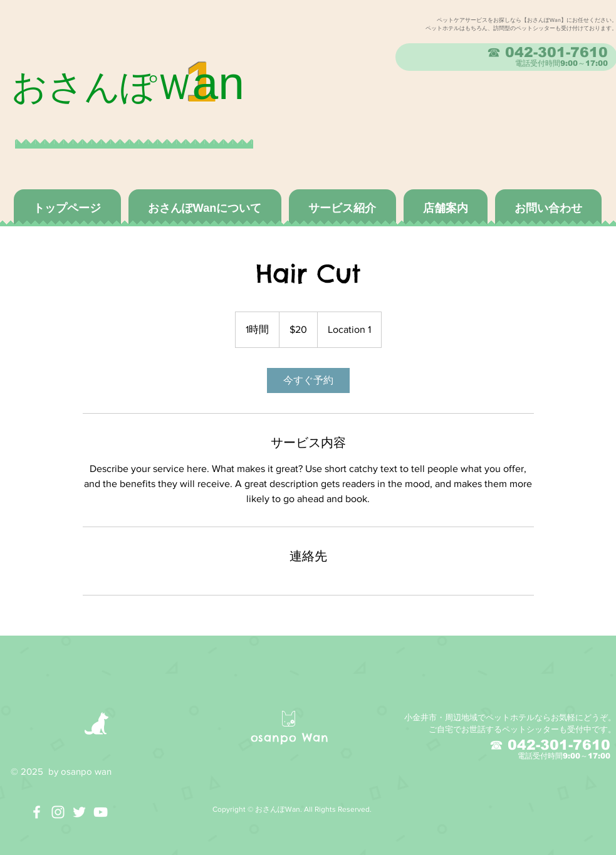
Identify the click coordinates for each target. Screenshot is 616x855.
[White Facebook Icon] (36, 812)
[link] (308, 380)
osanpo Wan (290, 737)
